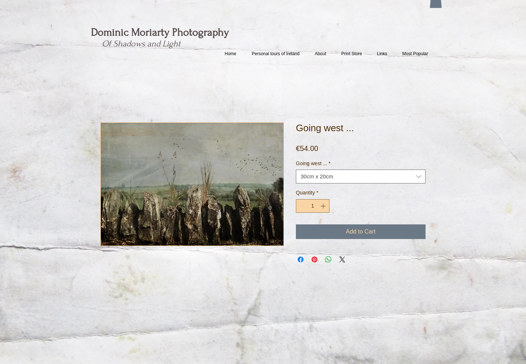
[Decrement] (301, 206)
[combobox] (361, 176)
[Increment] (323, 206)
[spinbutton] (312, 206)
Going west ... (313, 163)
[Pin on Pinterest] (314, 259)
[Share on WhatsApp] (328, 259)
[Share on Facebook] (300, 259)
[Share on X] (342, 259)
